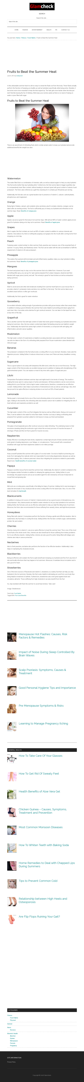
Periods (12, 1043)
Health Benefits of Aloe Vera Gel (39, 791)
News (9, 1027)
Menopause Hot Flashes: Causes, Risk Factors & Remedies (43, 636)
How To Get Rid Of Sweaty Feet (39, 773)
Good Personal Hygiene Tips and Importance (47, 687)
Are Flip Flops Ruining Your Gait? (39, 916)
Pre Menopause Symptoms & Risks (41, 705)
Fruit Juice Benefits (20, 595)
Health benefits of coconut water (25, 461)
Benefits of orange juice (28, 211)
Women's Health (12, 1033)
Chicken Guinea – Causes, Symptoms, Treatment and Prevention (43, 811)
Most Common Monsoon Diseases (41, 827)
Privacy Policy (11, 1062)
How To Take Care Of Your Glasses (40, 755)
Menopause (14, 1041)
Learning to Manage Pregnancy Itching (43, 723)
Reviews (13, 1030)
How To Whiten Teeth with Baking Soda (44, 845)
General (9, 1024)
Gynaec (12, 1038)
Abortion (13, 1036)
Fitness (9, 1015)
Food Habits (17, 593)
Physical (13, 1020)
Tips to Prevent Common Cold (38, 880)
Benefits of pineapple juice (29, 261)
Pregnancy (13, 1046)
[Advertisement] (42, 57)
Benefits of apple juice (52, 222)
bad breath (22, 491)
